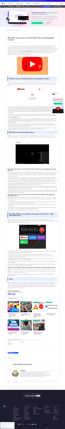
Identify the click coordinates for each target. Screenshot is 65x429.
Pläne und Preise (15, 420)
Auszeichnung (56, 411)
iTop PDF (14, 416)
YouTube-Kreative (56, 412)
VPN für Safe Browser (27, 417)
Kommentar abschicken (12, 352)
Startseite (8, 30)
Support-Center (46, 407)
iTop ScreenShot (15, 412)
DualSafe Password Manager (17, 417)
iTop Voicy (14, 411)
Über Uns (55, 407)
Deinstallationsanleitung (47, 412)
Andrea (9, 42)
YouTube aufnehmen (19, 30)
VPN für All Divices (27, 419)
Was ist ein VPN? (35, 407)
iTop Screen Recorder (16, 408)
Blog (12, 30)
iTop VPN (14, 407)
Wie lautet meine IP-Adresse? (37, 408)
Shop (49, 3)
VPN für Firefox (26, 415)
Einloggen (61, 3)
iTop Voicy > (44, 0)
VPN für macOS (26, 408)
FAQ (28, 6)
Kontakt (55, 408)
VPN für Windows (26, 407)
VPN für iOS (26, 411)
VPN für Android (26, 412)
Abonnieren (38, 395)
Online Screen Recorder (16, 419)
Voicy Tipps (35, 412)
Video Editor (18, 6)
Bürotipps (34, 411)
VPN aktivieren (46, 411)
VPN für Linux (26, 416)
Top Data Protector (16, 415)
